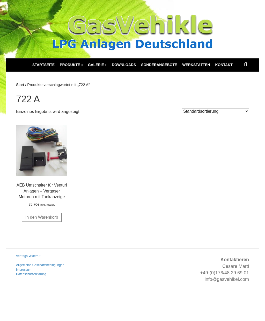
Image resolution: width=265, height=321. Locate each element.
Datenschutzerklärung (31, 274)
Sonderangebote (159, 65)
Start (20, 85)
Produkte (70, 65)
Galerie (96, 65)
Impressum (23, 270)
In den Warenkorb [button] (41, 217)
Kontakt (223, 65)
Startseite (43, 65)
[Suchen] (245, 64)
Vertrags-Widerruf (28, 256)
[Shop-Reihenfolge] (215, 111)
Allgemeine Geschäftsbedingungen (40, 265)
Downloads (124, 65)
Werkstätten (196, 65)
